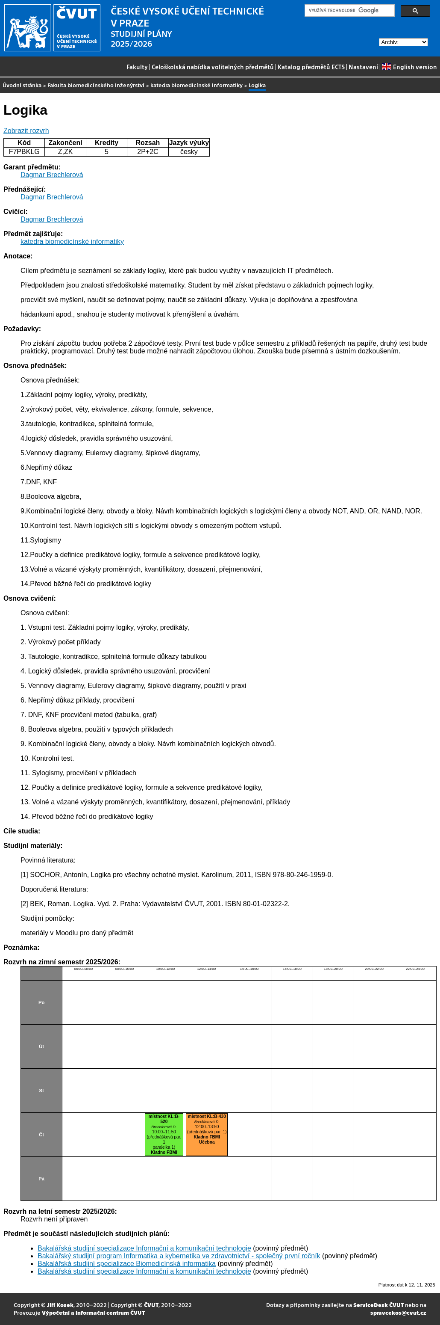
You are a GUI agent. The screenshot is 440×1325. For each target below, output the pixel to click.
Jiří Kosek (60, 1304)
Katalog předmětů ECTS (311, 67)
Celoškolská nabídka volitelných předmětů (213, 67)
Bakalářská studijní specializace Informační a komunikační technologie (144, 1248)
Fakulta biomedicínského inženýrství (95, 85)
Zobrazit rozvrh (26, 130)
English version (409, 67)
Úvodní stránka (22, 85)
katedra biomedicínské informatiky (196, 85)
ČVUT (151, 1304)
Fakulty (137, 67)
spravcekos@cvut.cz (398, 1312)
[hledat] (349, 11)
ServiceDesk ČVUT (378, 1304)
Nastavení (363, 67)
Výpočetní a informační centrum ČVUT (93, 1312)
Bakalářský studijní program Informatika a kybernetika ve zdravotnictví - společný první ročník (179, 1256)
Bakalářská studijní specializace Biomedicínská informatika (127, 1263)
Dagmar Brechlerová (52, 174)
